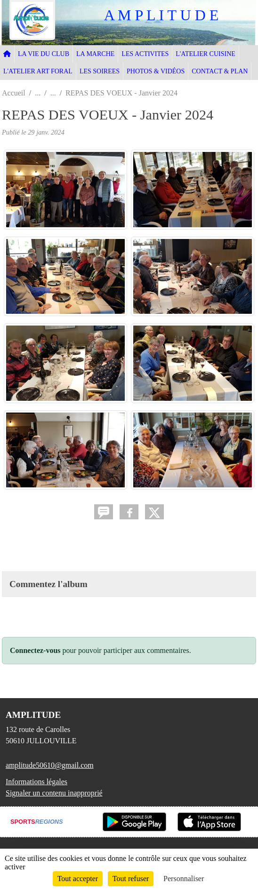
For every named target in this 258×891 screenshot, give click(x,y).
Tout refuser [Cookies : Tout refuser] (131, 879)
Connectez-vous (35, 650)
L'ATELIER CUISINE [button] (205, 53)
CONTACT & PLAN (220, 71)
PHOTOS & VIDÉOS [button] (156, 71)
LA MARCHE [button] (95, 53)
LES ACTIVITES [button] (145, 53)
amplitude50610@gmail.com (50, 765)
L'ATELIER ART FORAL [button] (38, 71)
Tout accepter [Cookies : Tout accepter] (77, 879)
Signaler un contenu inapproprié (54, 793)
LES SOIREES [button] (100, 71)
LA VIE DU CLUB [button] (43, 53)
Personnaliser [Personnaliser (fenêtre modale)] (183, 879)
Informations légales (36, 782)
